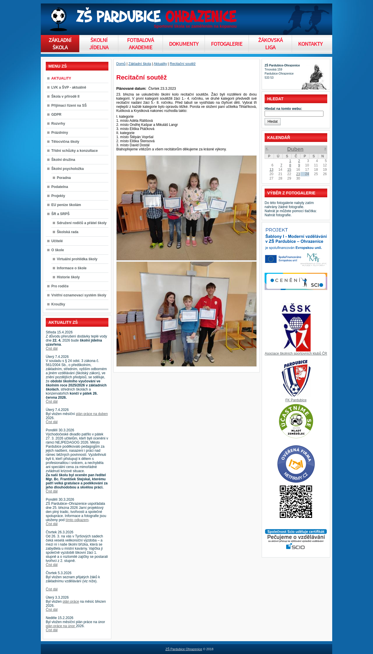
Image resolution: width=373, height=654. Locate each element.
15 (289, 170)
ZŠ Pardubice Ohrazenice (184, 649)
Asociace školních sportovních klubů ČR (296, 353)
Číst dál (52, 349)
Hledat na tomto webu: (283, 109)
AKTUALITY (61, 78)
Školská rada (67, 232)
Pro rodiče (59, 286)
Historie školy (68, 277)
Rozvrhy (58, 124)
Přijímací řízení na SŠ (69, 105)
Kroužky (58, 304)
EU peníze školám (66, 205)
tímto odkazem (77, 520)
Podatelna (59, 187)
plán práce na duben (92, 414)
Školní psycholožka (67, 169)
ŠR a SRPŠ (60, 214)
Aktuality (160, 64)
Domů (121, 64)
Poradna (64, 178)
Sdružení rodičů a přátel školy (82, 223)
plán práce (71, 602)
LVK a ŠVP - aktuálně (68, 87)
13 (271, 170)
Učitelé (57, 241)
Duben (295, 149)
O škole (57, 250)
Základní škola (140, 64)
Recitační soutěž (183, 64)
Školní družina (63, 160)
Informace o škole (72, 268)
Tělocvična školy (65, 142)
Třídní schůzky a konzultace (74, 151)
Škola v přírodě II (65, 96)
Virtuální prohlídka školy (77, 259)
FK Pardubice (296, 400)
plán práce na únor (61, 626)
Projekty (58, 196)
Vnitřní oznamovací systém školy (78, 295)
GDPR (56, 114)
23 (298, 174)
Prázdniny (59, 133)
